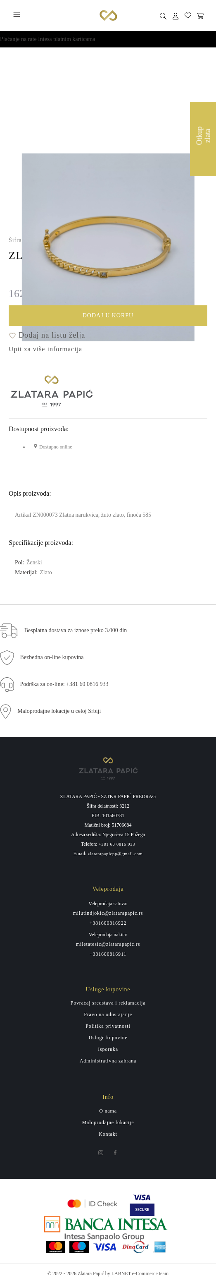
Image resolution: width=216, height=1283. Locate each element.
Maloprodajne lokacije (108, 1122)
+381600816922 (108, 923)
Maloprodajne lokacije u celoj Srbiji (59, 711)
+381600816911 (108, 954)
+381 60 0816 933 (117, 844)
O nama (108, 1111)
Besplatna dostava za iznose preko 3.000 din (75, 630)
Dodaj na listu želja (47, 335)
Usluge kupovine (107, 1038)
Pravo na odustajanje (108, 1014)
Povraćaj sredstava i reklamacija (108, 1003)
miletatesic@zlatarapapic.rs (108, 944)
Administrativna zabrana (108, 1061)
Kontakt (108, 1134)
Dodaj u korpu (139, 316)
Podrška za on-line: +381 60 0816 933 (64, 684)
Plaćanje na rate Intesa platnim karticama (47, 39)
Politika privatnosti (107, 1026)
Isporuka (108, 1049)
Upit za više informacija (45, 349)
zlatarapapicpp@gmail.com (115, 854)
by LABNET (118, 1273)
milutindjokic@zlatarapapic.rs (108, 913)
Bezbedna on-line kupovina (52, 657)
